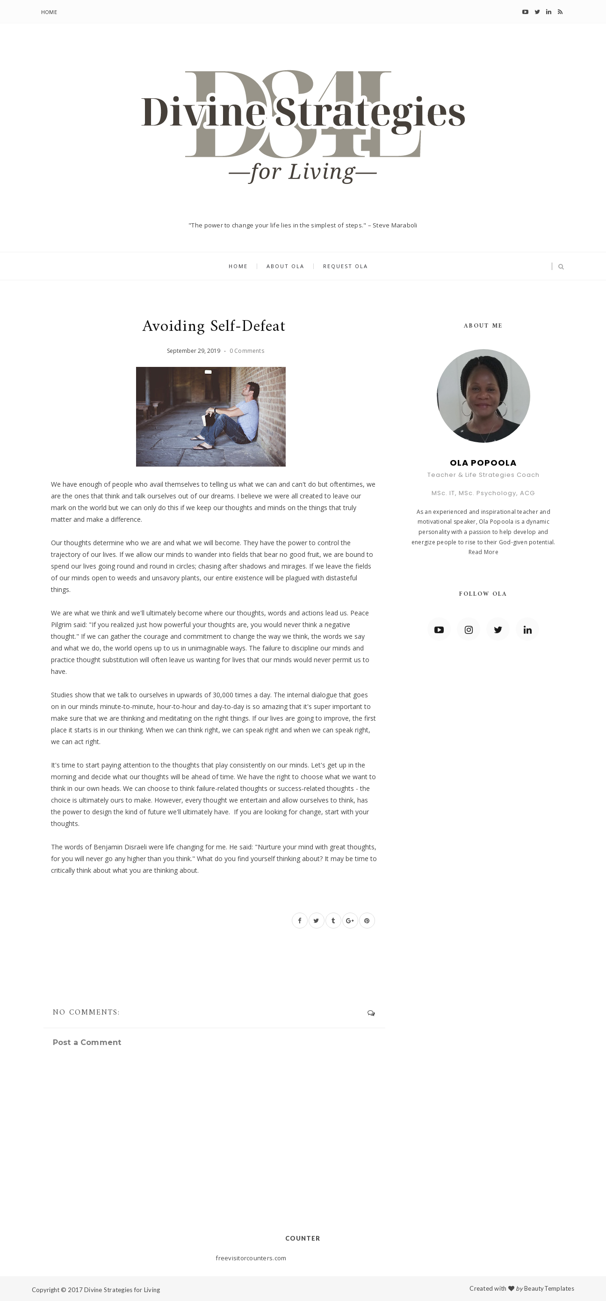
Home (49, 11)
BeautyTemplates (549, 1288)
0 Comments (247, 351)
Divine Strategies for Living (122, 1290)
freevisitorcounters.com (251, 1258)
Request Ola (345, 266)
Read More (483, 552)
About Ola (285, 266)
